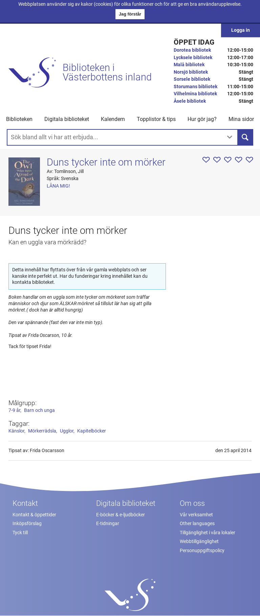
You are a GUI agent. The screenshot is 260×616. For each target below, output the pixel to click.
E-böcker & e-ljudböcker (120, 515)
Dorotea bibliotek (192, 50)
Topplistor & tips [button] (156, 119)
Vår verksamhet (196, 515)
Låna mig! (58, 186)
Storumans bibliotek (195, 87)
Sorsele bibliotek (192, 79)
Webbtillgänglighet (199, 541)
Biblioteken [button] (19, 119)
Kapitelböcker (91, 431)
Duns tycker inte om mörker (106, 162)
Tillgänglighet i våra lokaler (207, 533)
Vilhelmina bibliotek (195, 94)
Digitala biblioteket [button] (66, 119)
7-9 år (14, 410)
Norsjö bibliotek (191, 72)
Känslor (16, 431)
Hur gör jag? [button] (202, 119)
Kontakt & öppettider (34, 515)
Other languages (197, 523)
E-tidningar (107, 523)
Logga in (240, 30)
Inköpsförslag (27, 523)
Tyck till (20, 533)
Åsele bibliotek (190, 101)
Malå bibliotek (189, 65)
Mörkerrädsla (42, 431)
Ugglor (66, 431)
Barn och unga (39, 410)
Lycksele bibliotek (193, 57)
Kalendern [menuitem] (113, 119)
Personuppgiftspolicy (202, 550)
